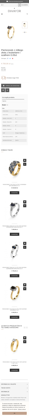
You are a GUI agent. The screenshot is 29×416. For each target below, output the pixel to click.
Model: (4, 105)
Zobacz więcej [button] (22, 409)
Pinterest (12, 58)
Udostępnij (7, 58)
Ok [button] (14, 413)
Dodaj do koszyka (11, 86)
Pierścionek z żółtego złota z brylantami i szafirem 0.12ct (14, 309)
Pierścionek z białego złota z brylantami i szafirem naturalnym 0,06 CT (14, 227)
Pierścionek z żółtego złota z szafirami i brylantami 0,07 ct (14, 185)
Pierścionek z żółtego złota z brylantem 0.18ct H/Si (14, 362)
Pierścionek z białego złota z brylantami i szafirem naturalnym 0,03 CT (14, 268)
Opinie (4, 101)
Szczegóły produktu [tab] (8, 97)
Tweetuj (10, 58)
